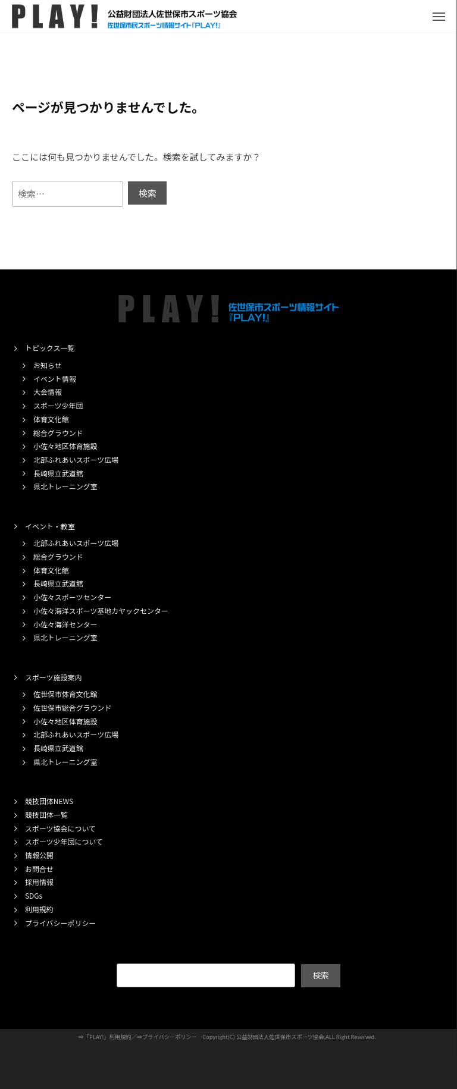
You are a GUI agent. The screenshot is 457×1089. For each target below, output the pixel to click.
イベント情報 (54, 379)
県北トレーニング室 (65, 486)
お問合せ (39, 869)
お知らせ (47, 365)
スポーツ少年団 (58, 405)
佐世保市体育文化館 (65, 694)
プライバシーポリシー (60, 923)
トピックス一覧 (49, 348)
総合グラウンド (58, 433)
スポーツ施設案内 (53, 677)
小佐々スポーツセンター (72, 597)
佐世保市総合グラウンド (72, 707)
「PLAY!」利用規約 (108, 1036)
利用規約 (39, 909)
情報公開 (39, 855)
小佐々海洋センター (65, 624)
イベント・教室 (50, 526)
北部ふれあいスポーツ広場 (75, 459)
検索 (320, 975)
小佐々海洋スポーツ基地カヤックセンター (100, 610)
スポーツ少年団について (64, 841)
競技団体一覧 (46, 814)
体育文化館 (51, 419)
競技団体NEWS (49, 801)
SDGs (33, 895)
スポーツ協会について (60, 828)
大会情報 (47, 392)
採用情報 (39, 882)
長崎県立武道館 (58, 473)
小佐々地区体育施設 (65, 446)
